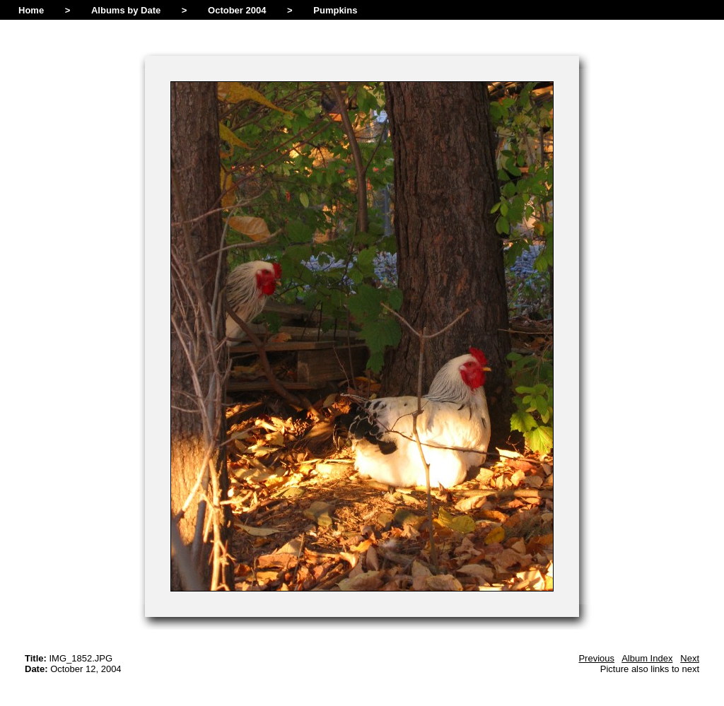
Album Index (646, 658)
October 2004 (237, 10)
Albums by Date (125, 10)
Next (689, 658)
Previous (596, 658)
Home (31, 10)
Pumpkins (335, 10)
